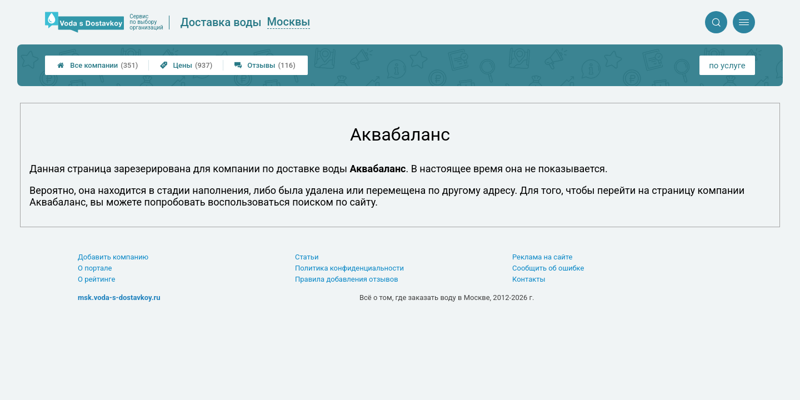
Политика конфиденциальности (349, 268)
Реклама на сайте (542, 257)
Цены (186, 65)
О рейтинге (96, 279)
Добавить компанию (113, 257)
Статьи (306, 257)
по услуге (727, 66)
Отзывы (265, 65)
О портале (95, 268)
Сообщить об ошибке (548, 268)
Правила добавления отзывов (346, 279)
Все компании (97, 65)
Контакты (529, 279)
